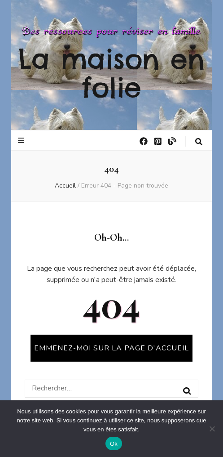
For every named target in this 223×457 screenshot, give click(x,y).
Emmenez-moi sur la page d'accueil (111, 348)
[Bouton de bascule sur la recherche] (198, 142)
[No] (211, 428)
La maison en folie (111, 73)
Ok (114, 443)
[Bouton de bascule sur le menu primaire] (22, 140)
